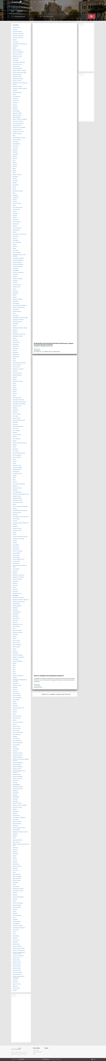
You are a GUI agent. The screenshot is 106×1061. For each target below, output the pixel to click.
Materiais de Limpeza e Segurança (20, 599)
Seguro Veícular (16, 842)
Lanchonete (15, 514)
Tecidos (14, 901)
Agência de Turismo (17, 54)
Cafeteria (15, 199)
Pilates (14, 714)
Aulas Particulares (17, 139)
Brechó (14, 186)
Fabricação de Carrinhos (18, 399)
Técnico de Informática (18, 903)
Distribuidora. (16, 323)
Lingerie (14, 532)
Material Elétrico (16, 603)
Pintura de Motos (16, 718)
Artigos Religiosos (17, 117)
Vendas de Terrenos (17, 974)
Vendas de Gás (16, 960)
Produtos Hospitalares (18, 762)
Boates (14, 168)
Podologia (15, 736)
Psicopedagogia (16, 784)
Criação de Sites (16, 286)
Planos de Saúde (16, 728)
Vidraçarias (15, 986)
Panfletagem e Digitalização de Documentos (20, 680)
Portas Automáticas (17, 740)
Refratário (15, 809)
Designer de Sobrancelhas (19, 307)
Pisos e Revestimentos (18, 722)
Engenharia (15, 348)
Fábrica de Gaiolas (17, 397)
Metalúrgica (15, 609)
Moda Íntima (15, 616)
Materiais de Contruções (18, 597)
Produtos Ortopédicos (18, 766)
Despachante (16, 309)
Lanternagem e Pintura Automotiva (20, 516)
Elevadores (15, 332)
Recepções (15, 799)
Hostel (14, 477)
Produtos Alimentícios (18, 757)
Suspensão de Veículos (18, 890)
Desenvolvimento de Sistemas (19, 305)
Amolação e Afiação (17, 86)
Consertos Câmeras (17, 262)
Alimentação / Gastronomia (19, 62)
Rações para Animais (17, 788)
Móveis (14, 638)
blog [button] (47, 1)
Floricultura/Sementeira (18, 426)
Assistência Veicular (17, 133)
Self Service (15, 847)
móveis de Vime (16, 640)
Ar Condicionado (16, 96)
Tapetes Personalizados (18, 896)
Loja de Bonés (16, 549)
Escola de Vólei (16, 366)
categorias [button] (25, 1)
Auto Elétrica (15, 141)
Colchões (15, 246)
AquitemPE (21, 1059)
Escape (14, 358)
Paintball (15, 677)
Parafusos (15, 689)
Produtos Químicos (17, 768)
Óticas (14, 669)
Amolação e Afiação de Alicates (20, 88)
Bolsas (14, 172)
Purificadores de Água (18, 786)
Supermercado (16, 886)
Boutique (15, 182)
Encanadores (16, 344)
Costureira (15, 282)
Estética (14, 385)
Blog (34, 1053)
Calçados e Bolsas (17, 203)
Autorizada (15, 152)
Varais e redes (16, 940)
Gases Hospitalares (17, 455)
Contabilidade (16, 270)
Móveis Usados (16, 646)
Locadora (15, 540)
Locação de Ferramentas (18, 538)
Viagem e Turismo (17, 984)
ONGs (14, 665)
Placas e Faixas (16, 726)
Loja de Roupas (16, 557)
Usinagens (15, 938)
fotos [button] (30, 1)
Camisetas (15, 213)
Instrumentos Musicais (18, 502)
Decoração (15, 291)
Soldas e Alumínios (17, 866)
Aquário (14, 94)
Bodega (14, 170)
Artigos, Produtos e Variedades (20, 119)
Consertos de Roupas (18, 266)
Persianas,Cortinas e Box (18, 707)
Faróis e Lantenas (17, 414)
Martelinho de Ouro (17, 593)
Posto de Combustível (18, 742)
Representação (16, 815)
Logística (15, 542)
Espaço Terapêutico (17, 375)
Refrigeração (15, 811)
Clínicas (14, 244)
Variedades (15, 942)
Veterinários (15, 982)
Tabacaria (15, 892)
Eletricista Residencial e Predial (20, 327)
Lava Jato (15, 520)
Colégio (14, 248)
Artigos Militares (16, 111)
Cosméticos (15, 280)
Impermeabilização (17, 492)
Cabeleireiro (15, 195)
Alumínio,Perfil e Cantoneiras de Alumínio (20, 83)
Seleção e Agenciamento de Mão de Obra (21, 845)
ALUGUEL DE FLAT (17, 64)
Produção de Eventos (17, 755)
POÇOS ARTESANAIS (18, 732)
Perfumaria (15, 705)
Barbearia (15, 158)
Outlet (14, 671)
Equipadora (15, 352)
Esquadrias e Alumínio (18, 381)
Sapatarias (15, 833)
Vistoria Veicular (16, 988)
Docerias (15, 325)
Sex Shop (15, 860)
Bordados (15, 178)
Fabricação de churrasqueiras (19, 401)
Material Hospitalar (17, 605)
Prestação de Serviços (18, 753)
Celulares (15, 225)
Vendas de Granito (17, 962)
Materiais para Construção (19, 601)
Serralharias (15, 853)
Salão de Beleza (16, 829)
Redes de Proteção (17, 803)
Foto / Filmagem (16, 430)
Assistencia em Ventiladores (19, 127)
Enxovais (15, 350)
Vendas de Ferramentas (18, 955)
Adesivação (15, 41)
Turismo (14, 931)
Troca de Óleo (16, 929)
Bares (14, 160)
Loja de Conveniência (18, 551)
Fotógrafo (15, 432)
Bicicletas (15, 164)
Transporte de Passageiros (19, 927)
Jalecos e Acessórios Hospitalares (20, 506)
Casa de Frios (16, 219)
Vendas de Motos (17, 966)
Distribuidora (15, 315)
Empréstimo (15, 340)
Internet (14, 504)
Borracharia (15, 180)
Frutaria (14, 440)
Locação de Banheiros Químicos (20, 536)
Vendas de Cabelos (17, 946)
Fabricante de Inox (17, 405)
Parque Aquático (16, 693)
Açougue (15, 39)
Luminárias (15, 571)
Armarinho (15, 102)
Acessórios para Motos (18, 37)
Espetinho (15, 377)
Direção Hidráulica (17, 311)
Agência (14, 48)
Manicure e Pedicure (17, 579)
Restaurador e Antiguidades (19, 817)
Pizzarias (15, 724)
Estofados (15, 389)
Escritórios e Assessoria (18, 369)
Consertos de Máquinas (18, 264)
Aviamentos (15, 154)
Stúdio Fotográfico (17, 878)
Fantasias (15, 408)
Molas (14, 628)
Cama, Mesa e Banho (18, 207)
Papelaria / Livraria (17, 685)
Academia (15, 29)
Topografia (15, 919)
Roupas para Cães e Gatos (19, 827)
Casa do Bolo (16, 223)
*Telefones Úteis (16, 27)
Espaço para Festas (17, 373)
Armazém (15, 104)
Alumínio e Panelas (17, 80)
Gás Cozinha (16, 451)
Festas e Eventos (17, 418)
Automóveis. (15, 147)
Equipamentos (16, 354)
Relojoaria (15, 813)
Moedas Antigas (16, 626)
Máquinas (15, 583)
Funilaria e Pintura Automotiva (19, 442)
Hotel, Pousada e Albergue (19, 483)
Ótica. (14, 667)
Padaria (14, 673)
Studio (14, 872)
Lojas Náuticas (16, 568)
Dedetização (15, 293)
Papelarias (15, 687)
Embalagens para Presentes (19, 334)
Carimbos (15, 217)
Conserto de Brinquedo (18, 260)
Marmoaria (15, 589)
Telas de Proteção (17, 905)
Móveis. (14, 648)
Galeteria (15, 444)
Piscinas (14, 720)
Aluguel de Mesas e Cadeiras (19, 70)
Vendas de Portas (17, 970)
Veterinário (15, 979)
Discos (14, 313)
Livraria (14, 534)
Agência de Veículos (17, 56)
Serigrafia (15, 851)
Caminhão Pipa (16, 209)
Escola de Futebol (17, 364)
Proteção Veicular (17, 774)
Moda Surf (15, 622)
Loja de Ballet (16, 544)
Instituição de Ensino (17, 500)
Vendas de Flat (16, 957)
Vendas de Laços (16, 964)
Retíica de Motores (17, 823)
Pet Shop (15, 709)
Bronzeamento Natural (18, 191)
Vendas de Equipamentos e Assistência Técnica (19, 953)
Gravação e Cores (17, 465)
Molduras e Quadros (17, 630)
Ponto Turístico (16, 738)
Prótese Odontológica (18, 776)
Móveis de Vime (16, 642)
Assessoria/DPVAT (17, 125)
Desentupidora (16, 303)
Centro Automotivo (17, 228)
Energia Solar (16, 346)
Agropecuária (16, 58)
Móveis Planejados (17, 644)
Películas (15, 703)
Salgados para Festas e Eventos (20, 831)
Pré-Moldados (16, 748)
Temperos (15, 909)
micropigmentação (17, 612)
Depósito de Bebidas (17, 299)
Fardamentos (16, 410)
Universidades (16, 935)
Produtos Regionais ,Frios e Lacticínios (19, 771)
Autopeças (15, 150)
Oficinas (14, 663)
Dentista (14, 295)
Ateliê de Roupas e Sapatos (19, 137)
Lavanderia (15, 526)
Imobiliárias (15, 490)
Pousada (15, 746)
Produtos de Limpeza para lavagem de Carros (21, 760)
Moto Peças (15, 634)
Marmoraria (15, 591)
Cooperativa (15, 274)
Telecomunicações (17, 907)
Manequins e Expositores (18, 575)
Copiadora (15, 276)
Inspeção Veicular (17, 496)
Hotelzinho (15, 485)
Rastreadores (16, 792)
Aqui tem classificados (37, 1051)
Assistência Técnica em (18, 131)
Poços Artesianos (17, 734)
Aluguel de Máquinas (17, 68)
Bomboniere (15, 176)
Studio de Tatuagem (17, 876)
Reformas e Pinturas (17, 807)
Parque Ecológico (17, 695)
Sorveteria (15, 868)
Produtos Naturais (17, 764)
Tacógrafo (15, 894)
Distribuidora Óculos (17, 321)
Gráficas (14, 461)
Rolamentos (15, 825)
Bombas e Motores (17, 174)
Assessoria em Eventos (18, 121)
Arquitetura (15, 106)
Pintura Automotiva (17, 716)
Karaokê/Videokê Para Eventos (20, 510)
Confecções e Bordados (18, 258)
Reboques (15, 794)
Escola (14, 360)
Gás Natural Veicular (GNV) (19, 453)
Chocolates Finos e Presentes (19, 234)
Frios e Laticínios (16, 438)
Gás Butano (15, 449)
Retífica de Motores (17, 821)
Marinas (14, 587)
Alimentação (15, 60)
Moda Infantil (15, 614)
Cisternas (15, 238)
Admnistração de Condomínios (20, 43)
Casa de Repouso (17, 221)
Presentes (15, 751)
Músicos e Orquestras (18, 655)
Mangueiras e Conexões (18, 577)
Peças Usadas (16, 699)
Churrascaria (15, 236)
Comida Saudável (17, 252)
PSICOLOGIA (16, 780)
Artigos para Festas (17, 113)
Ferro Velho (15, 416)
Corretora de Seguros (18, 278)
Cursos (14, 288)
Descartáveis (16, 301)
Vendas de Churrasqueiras (19, 950)
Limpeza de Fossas (17, 530)
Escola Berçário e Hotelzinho (19, 362)
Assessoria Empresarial (18, 123)
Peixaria (14, 701)
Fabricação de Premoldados (19, 403)
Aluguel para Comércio (18, 78)
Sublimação (15, 882)
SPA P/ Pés (15, 870)
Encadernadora (16, 342)
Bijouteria (15, 166)
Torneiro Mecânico (17, 921)
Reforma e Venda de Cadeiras (19, 805)
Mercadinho (15, 607)
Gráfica (14, 459)
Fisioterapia (15, 422)
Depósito (15, 297)
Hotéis (14, 479)
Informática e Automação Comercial (21, 494)
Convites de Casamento (18, 272)
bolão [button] (35, 1)
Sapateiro (15, 836)
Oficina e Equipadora (17, 661)
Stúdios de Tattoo (17, 880)
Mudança (15, 651)
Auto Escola (15, 145)
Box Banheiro (16, 184)
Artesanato (15, 108)
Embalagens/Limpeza (18, 336)
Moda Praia (15, 620)
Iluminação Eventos (17, 488)
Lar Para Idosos (16, 518)
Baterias (14, 162)
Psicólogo (15, 782)
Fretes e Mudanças (17, 434)
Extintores (15, 393)
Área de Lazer (16, 100)
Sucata (14, 884)
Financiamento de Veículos (19, 420)
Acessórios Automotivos (18, 33)
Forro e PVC (15, 428)
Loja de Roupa (16, 555)
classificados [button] (41, 1)
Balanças (15, 156)
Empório (14, 338)
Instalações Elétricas (17, 498)
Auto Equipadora (16, 143)
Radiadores (15, 790)
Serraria (14, 855)
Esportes (15, 379)
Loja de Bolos (16, 546)
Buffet (14, 193)
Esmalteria (15, 371)
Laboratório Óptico (17, 512)
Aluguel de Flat (16, 66)
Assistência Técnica (17, 129)
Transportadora (16, 923)
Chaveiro (15, 232)
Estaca (14, 383)
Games (14, 447)
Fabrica (14, 395)
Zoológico (15, 990)
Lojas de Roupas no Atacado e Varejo (20, 566)
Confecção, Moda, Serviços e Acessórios (19, 255)
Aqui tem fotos (36, 1050)
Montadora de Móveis (18, 632)
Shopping (15, 862)
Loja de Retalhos (16, 553)
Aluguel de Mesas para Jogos (19, 72)
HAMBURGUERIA (17, 469)
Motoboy (15, 636)
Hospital (14, 475)
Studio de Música (16, 874)
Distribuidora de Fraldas (18, 319)
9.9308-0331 (46, 1059)
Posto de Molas (16, 744)
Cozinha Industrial (17, 284)
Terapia (14, 911)
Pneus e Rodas (16, 730)
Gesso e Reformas (17, 457)
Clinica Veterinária (17, 242)
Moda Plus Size (16, 618)
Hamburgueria (16, 471)
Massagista (20, 11)
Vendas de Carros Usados (19, 948)
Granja (14, 463)
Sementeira (15, 849)
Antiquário (15, 90)
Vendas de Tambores (17, 972)
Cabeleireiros (16, 197)
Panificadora (15, 683)
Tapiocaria (15, 899)
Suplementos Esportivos (18, 888)
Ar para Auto (15, 98)
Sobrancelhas (16, 864)
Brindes (14, 189)
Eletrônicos (15, 330)
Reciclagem (15, 801)
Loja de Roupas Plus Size (18, 559)
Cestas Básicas (16, 230)
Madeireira (15, 573)
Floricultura (15, 424)
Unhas (14, 933)
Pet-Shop (15, 712)
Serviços (15, 858)
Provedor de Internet (17, 778)
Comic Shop (15, 250)
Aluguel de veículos (17, 76)
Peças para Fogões (17, 697)
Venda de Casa (16, 944)
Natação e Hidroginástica (18, 657)
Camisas (15, 211)
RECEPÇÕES (16, 797)
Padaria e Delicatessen (18, 675)
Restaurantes (16, 819)
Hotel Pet (15, 481)
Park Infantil (15, 691)
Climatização (15, 240)
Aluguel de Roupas (17, 74)
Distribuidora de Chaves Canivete (20, 317)
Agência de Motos (17, 50)
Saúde (14, 838)
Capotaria (15, 215)
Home (12, 11)
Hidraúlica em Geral (17, 473)
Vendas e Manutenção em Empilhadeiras (19, 977)
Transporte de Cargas (18, 925)
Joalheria (15, 508)
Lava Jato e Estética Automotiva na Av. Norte (21, 523)
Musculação (15, 653)
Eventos (14, 391)
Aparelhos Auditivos (17, 92)
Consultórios (15, 268)
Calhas (14, 205)
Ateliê (14, 135)
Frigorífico (15, 436)
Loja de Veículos (16, 561)
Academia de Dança (17, 31)
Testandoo (15, 913)
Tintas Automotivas (17, 915)
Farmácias (15, 412)
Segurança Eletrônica (17, 840)
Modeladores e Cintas (18, 624)
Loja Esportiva (16, 563)
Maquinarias (15, 581)
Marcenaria (15, 585)
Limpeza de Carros (17, 528)
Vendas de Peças (17, 968)
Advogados (15, 45)
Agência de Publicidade (18, 52)
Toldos (14, 917)
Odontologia (15, 659)
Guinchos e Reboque (17, 467)
